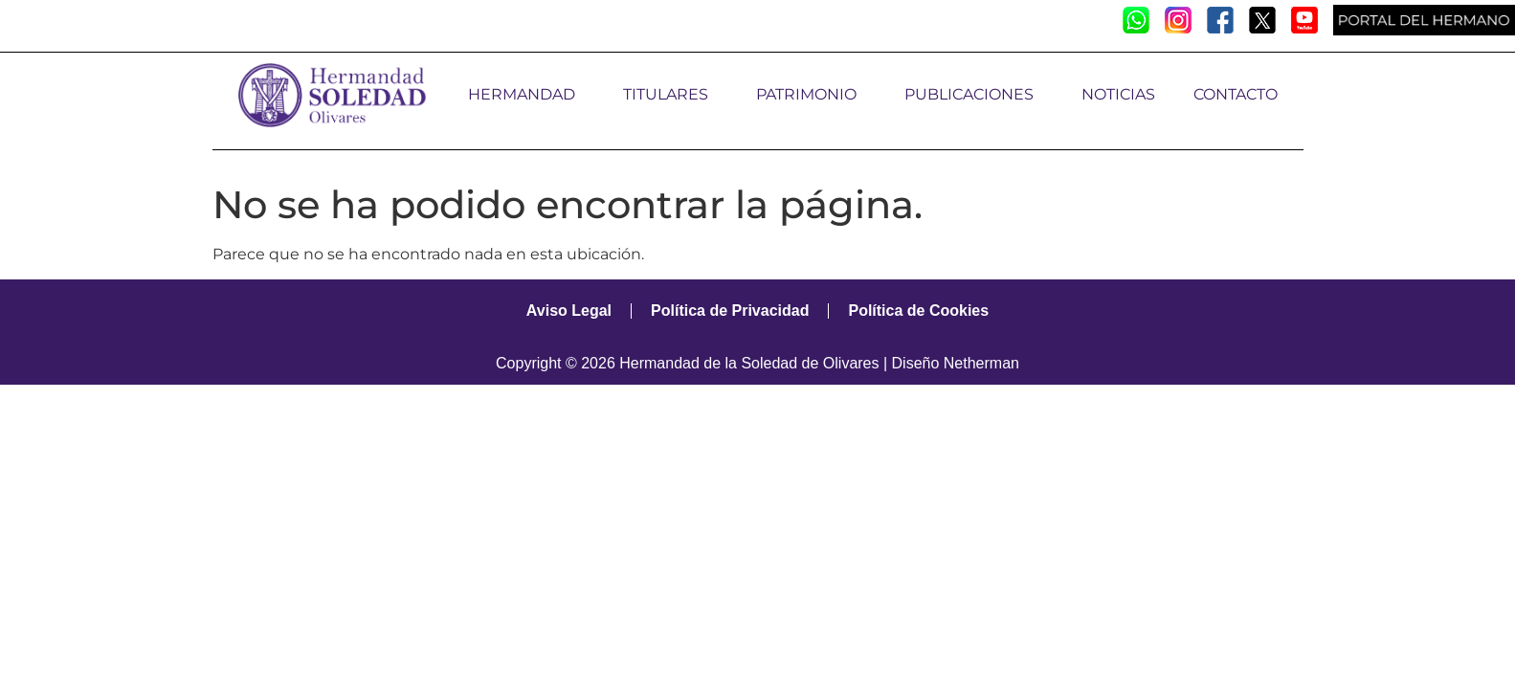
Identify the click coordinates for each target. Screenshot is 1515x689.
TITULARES (670, 94)
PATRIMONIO (811, 94)
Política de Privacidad (730, 310)
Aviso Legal (569, 310)
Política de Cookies (918, 310)
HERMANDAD (526, 94)
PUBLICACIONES (973, 94)
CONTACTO (1235, 94)
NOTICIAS (1118, 94)
